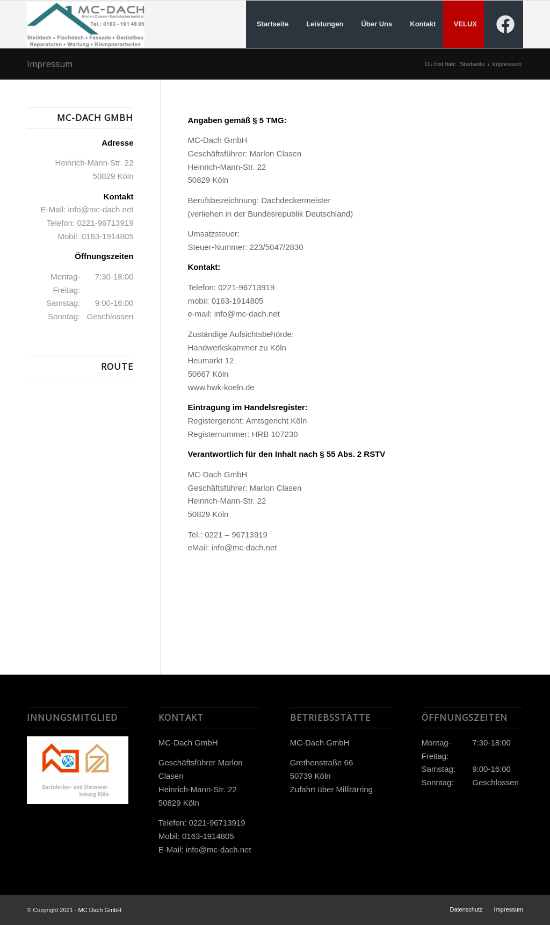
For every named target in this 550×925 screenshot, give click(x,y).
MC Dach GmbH (100, 910)
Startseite (472, 64)
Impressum (50, 64)
